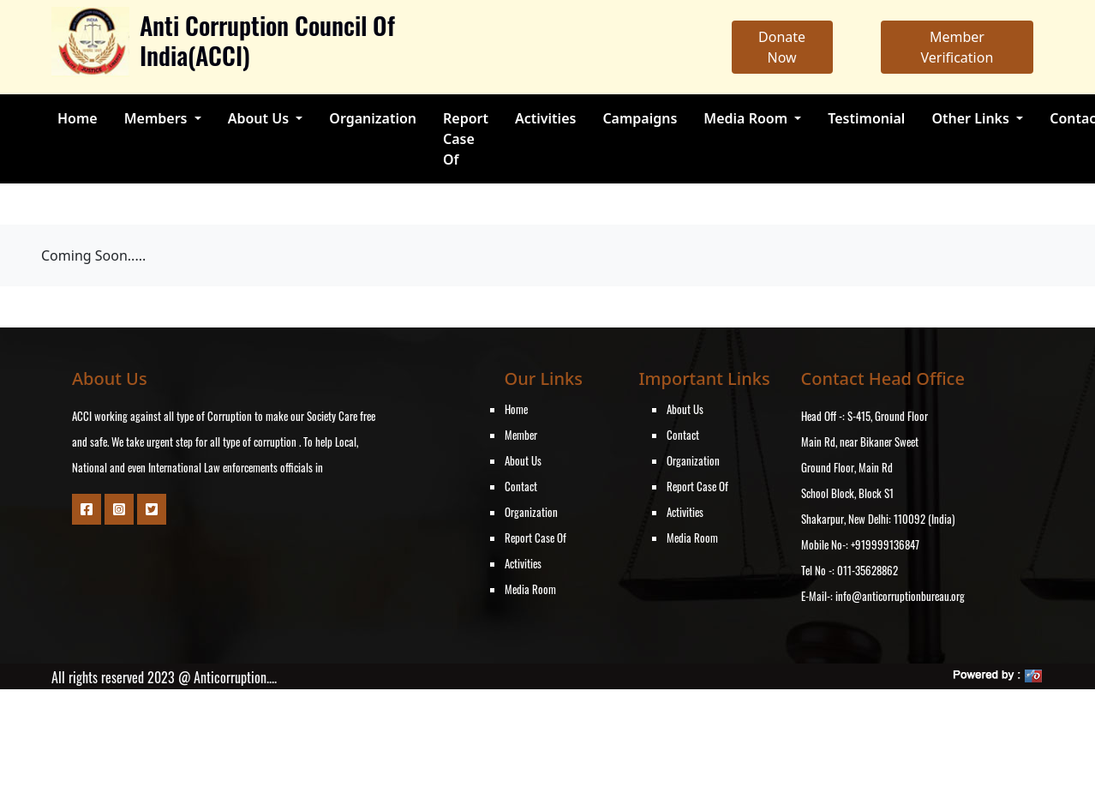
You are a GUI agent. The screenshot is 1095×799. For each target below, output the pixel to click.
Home (77, 118)
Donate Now (781, 47)
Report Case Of (465, 139)
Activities (545, 118)
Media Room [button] (747, 118)
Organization (372, 118)
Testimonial (866, 118)
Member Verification (956, 47)
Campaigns (639, 118)
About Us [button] (260, 118)
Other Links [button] (972, 118)
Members (157, 118)
